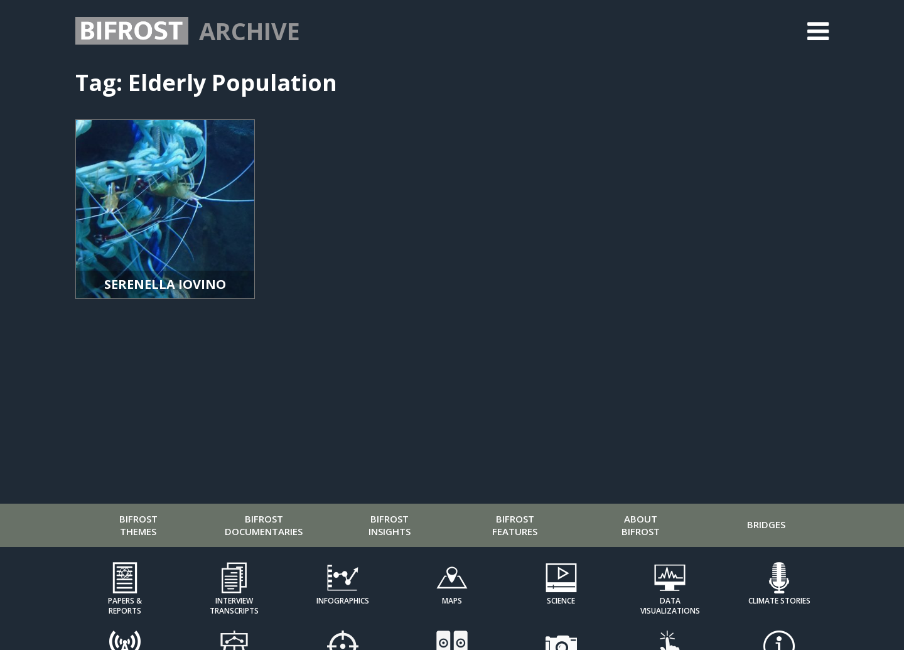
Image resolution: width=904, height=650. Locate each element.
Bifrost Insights (390, 525)
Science (561, 600)
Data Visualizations (670, 605)
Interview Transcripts (234, 605)
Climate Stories (779, 600)
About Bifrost (641, 525)
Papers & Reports (125, 605)
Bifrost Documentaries (264, 525)
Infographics (342, 600)
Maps (452, 600)
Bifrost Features (514, 525)
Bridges (766, 524)
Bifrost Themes (138, 525)
